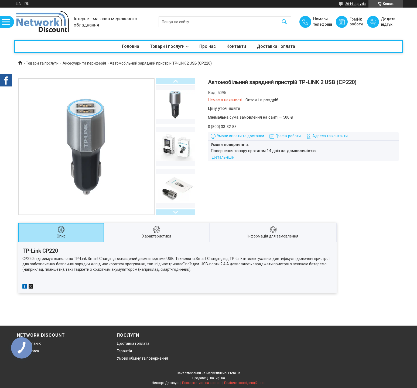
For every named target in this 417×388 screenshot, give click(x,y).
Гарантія (124, 351)
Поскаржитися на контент (202, 383)
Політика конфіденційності (244, 383)
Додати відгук (388, 21)
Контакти (236, 46)
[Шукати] (284, 22)
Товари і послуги (167, 46)
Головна (130, 46)
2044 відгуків (355, 4)
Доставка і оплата (276, 46)
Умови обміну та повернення (142, 358)
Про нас (207, 46)
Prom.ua (234, 373)
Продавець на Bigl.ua (208, 378)
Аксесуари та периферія (84, 63)
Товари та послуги (42, 63)
